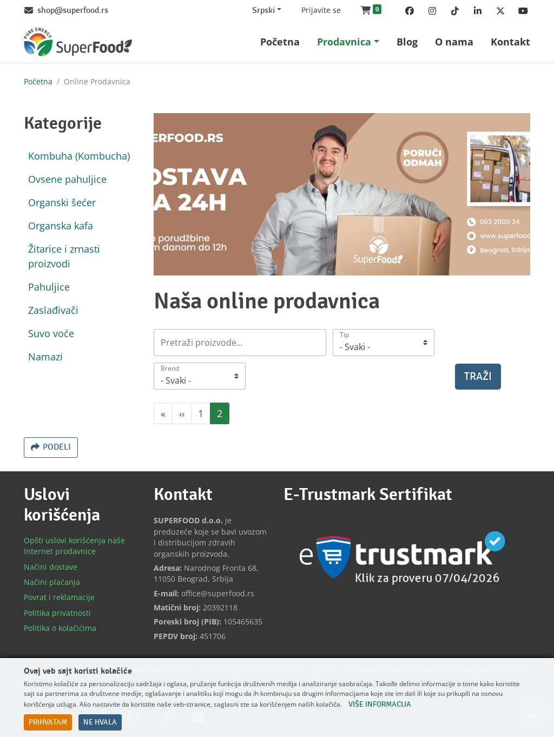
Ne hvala (100, 722)
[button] (371, 11)
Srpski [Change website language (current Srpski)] (263, 10)
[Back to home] (78, 42)
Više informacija (379, 704)
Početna (38, 81)
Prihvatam (48, 722)
